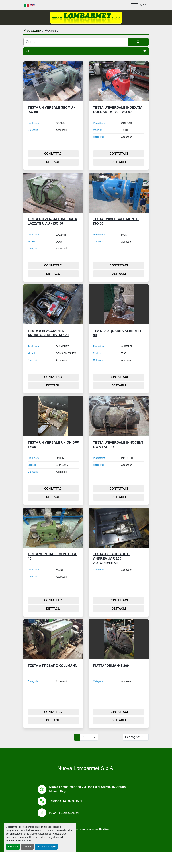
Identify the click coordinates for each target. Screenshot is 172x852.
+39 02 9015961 (73, 800)
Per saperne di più (46, 846)
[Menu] (134, 5)
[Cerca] (75, 42)
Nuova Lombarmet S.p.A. (86, 768)
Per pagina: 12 (134, 737)
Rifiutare (27, 846)
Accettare (13, 846)
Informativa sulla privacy (18, 840)
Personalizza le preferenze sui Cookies (86, 829)
